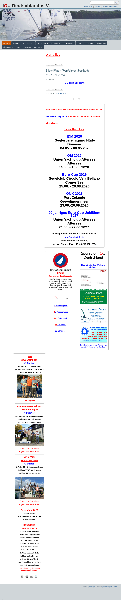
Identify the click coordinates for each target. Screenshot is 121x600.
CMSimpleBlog (60, 93)
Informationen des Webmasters (61, 276)
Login (115, 586)
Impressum (88, 7)
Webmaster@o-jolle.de (56, 116)
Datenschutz (38, 47)
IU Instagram (60, 306)
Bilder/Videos (8, 47)
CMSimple (92, 586)
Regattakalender (57, 43)
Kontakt (97, 7)
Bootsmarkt (101, 43)
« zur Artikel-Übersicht (54, 65)
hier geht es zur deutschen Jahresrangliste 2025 (29, 569)
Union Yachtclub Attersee (74, 159)
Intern (18, 47)
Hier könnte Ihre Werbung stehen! (93, 266)
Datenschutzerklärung (110, 7)
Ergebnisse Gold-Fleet (29, 448)
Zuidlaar (25, 460)
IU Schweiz (60, 325)
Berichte (16, 43)
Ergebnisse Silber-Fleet (29, 451)
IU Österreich (60, 318)
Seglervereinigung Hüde (75, 140)
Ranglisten (70, 43)
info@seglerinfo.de (74, 237)
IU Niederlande (60, 312)
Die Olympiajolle (43, 43)
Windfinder (60, 331)
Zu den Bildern (75, 82)
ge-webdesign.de (107, 586)
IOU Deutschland (27, 43)
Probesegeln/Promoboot (85, 43)
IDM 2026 (60, 273)
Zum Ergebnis (29, 401)
